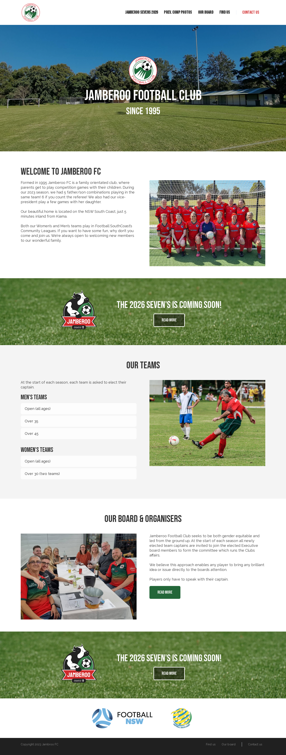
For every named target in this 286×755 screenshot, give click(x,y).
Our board (229, 744)
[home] (31, 12)
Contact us (250, 12)
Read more (169, 320)
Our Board (205, 12)
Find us (224, 12)
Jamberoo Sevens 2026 (141, 12)
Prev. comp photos (178, 12)
